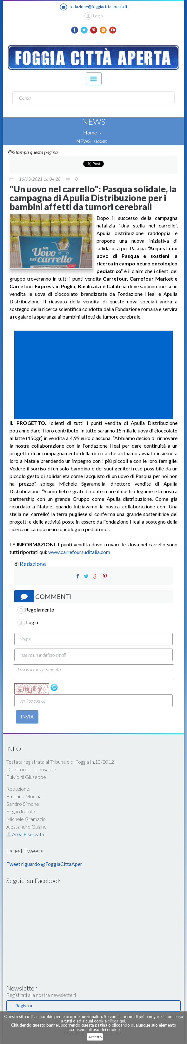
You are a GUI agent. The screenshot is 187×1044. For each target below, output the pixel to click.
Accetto (95, 1037)
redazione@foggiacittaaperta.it (93, 6)
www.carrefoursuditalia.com (79, 552)
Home (90, 132)
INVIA (27, 716)
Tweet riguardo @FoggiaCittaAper (44, 864)
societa (102, 141)
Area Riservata (25, 834)
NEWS (83, 141)
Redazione (33, 563)
